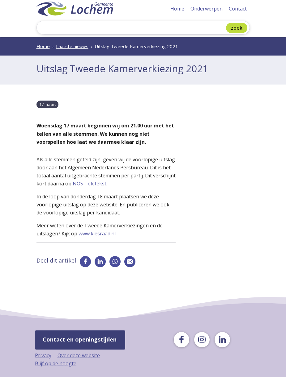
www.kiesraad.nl (97, 233)
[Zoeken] (132, 28)
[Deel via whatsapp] (115, 261)
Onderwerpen (206, 8)
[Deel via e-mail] (129, 261)
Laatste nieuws (72, 46)
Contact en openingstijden (80, 339)
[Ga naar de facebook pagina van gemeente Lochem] (85, 261)
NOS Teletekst (89, 183)
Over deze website (79, 355)
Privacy (43, 355)
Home (177, 8)
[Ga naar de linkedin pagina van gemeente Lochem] (100, 261)
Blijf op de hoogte (55, 363)
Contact (238, 8)
